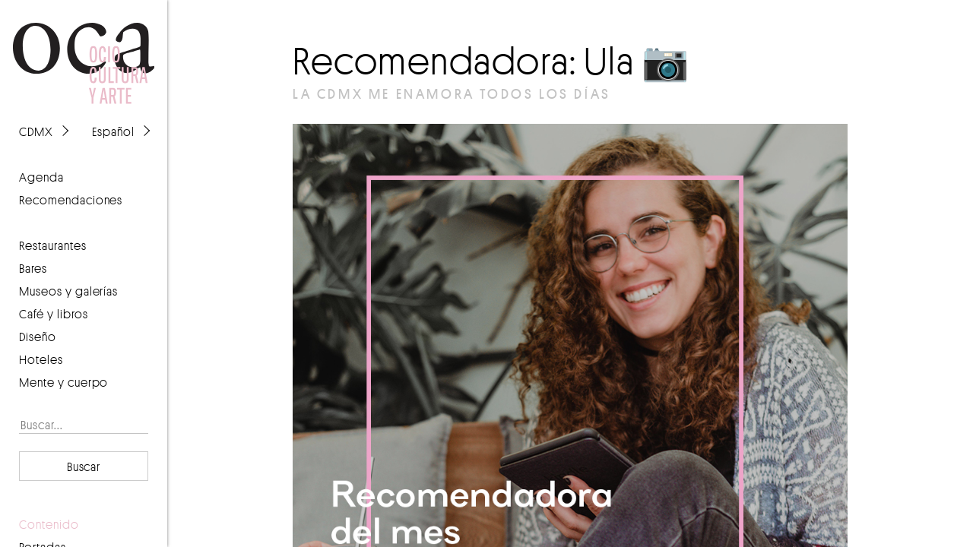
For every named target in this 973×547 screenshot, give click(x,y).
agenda (41, 177)
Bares (33, 268)
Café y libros (53, 313)
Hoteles (41, 359)
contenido (49, 524)
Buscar (84, 466)
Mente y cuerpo (63, 382)
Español (113, 131)
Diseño (37, 336)
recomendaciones (70, 199)
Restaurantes (53, 245)
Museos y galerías (68, 291)
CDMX (36, 131)
